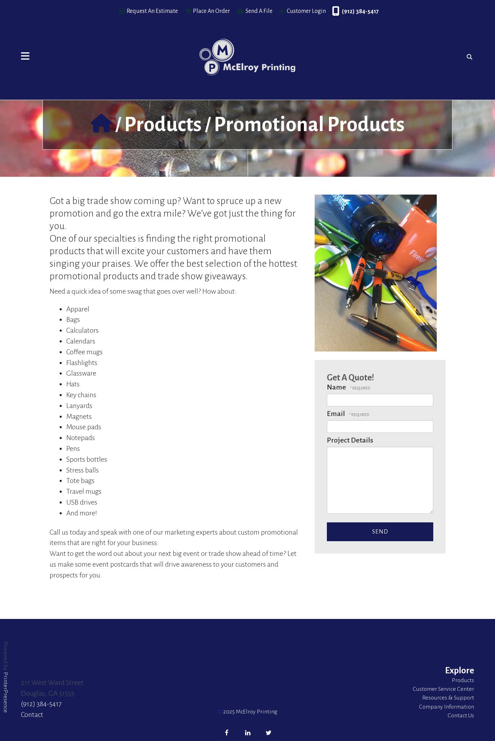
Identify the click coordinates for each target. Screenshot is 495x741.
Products (163, 124)
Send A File (259, 11)
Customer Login (306, 11)
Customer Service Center (443, 689)
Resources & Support (448, 698)
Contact (32, 714)
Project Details (350, 440)
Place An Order (211, 11)
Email (336, 413)
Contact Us (461, 715)
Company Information (446, 707)
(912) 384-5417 (360, 11)
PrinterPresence (5, 692)
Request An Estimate (152, 11)
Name (337, 387)
